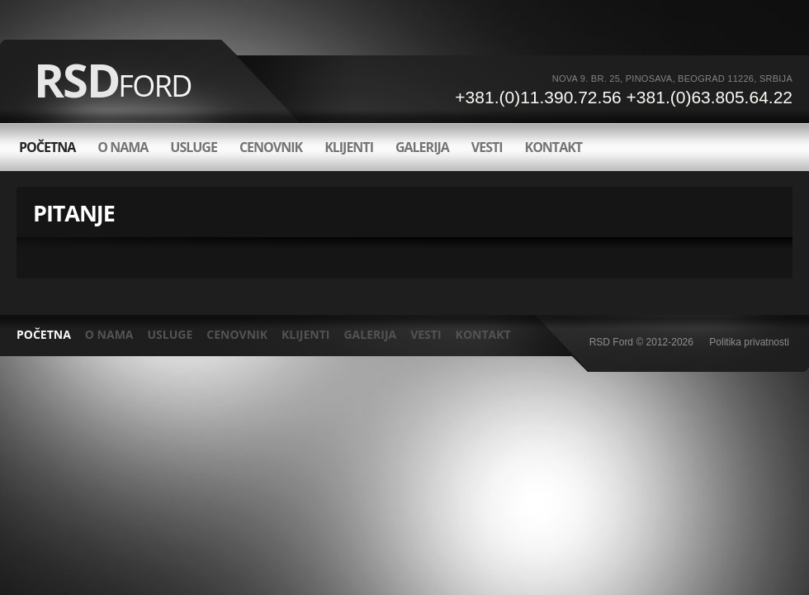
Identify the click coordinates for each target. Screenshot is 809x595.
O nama (122, 147)
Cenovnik (270, 147)
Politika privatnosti (749, 342)
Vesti (487, 147)
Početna (47, 147)
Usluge (193, 147)
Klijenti (348, 147)
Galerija (422, 147)
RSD (113, 79)
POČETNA (44, 334)
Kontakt (554, 147)
